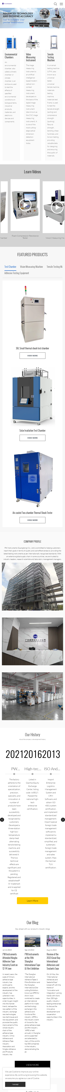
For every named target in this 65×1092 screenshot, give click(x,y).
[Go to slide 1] (30, 26)
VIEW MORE (32, 355)
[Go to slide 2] (32, 26)
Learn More (32, 736)
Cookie (15, 1071)
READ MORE (21, 957)
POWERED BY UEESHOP (50, 1088)
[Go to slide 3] (34, 26)
